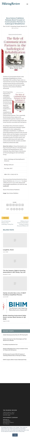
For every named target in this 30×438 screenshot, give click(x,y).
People (18, 26)
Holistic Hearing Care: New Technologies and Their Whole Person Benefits (15, 339)
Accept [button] (15, 435)
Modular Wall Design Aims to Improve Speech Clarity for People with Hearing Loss (15, 349)
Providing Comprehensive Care (10, 344)
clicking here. (18, 181)
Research (23, 26)
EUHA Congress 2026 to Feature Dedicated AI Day (14, 359)
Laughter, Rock (8, 250)
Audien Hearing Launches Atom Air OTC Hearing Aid (15, 334)
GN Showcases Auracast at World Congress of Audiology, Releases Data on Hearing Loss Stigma (14, 354)
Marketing (13, 26)
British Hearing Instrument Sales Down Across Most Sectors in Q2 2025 (14, 317)
